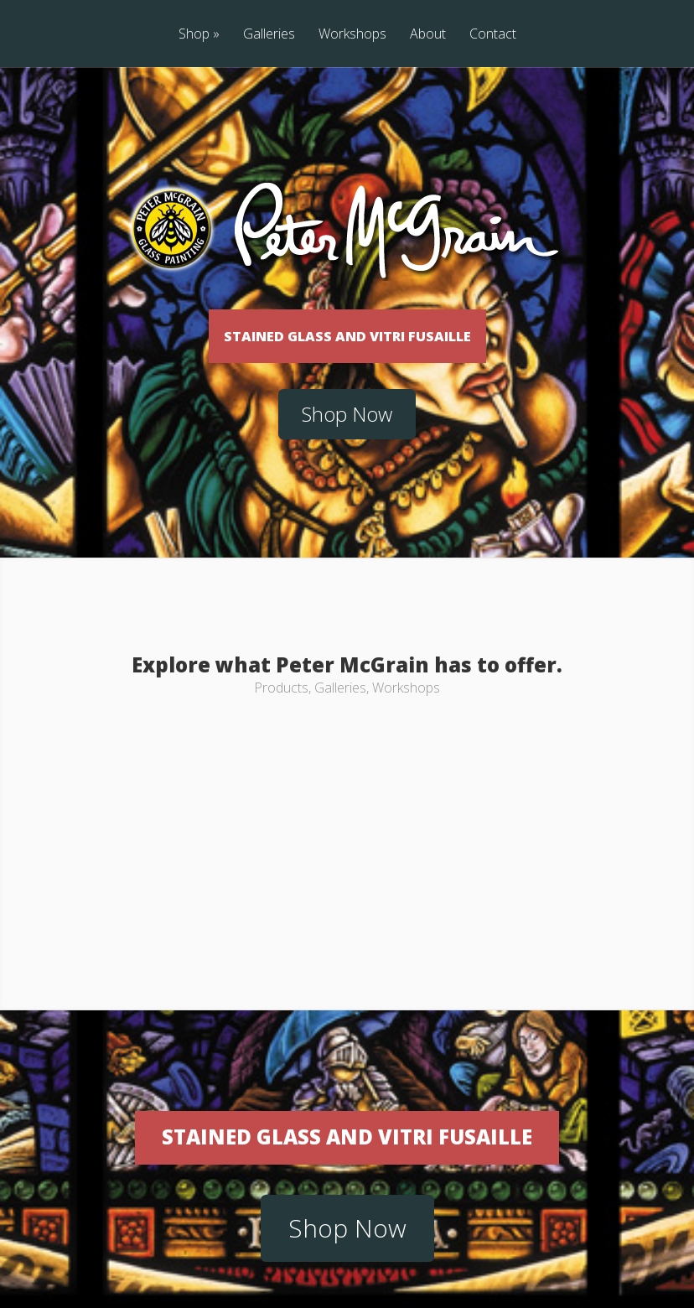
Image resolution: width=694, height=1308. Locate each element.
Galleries (269, 35)
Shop (199, 35)
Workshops (352, 35)
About (428, 35)
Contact (492, 35)
